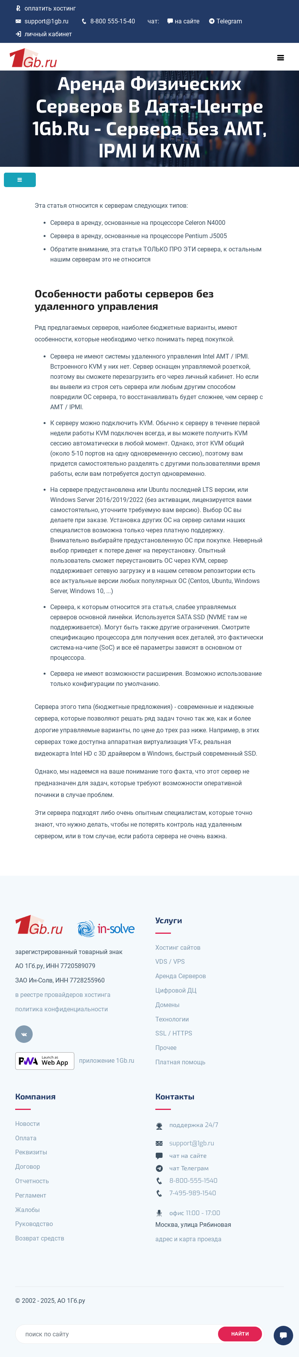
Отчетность (32, 1181)
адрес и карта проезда (188, 1239)
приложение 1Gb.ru (106, 1060)
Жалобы (27, 1210)
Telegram (225, 21)
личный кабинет (43, 34)
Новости (27, 1123)
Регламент (30, 1195)
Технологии (172, 1019)
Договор (27, 1166)
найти (240, 1333)
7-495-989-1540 (192, 1193)
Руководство (34, 1224)
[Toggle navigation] (281, 58)
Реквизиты (31, 1152)
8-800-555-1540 (193, 1181)
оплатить (45, 8)
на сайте (183, 21)
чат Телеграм (189, 1168)
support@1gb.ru (42, 21)
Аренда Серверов (180, 976)
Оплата (26, 1138)
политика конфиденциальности (61, 1009)
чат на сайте (188, 1156)
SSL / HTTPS (173, 1033)
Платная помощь (180, 1062)
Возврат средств (39, 1238)
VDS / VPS (170, 961)
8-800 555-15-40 (108, 21)
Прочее (165, 1047)
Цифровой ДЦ (176, 990)
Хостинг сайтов (178, 947)
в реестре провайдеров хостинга (63, 994)
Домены (167, 1005)
